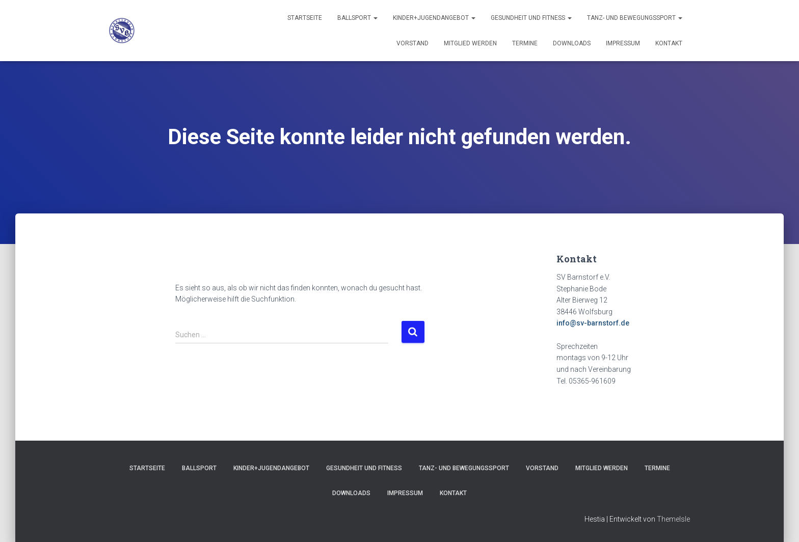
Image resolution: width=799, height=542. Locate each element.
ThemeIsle (673, 519)
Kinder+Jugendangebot (434, 17)
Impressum (623, 43)
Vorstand (412, 43)
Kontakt (668, 43)
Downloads (572, 43)
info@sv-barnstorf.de (592, 323)
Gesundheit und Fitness (531, 17)
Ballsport (357, 17)
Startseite (304, 17)
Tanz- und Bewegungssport (634, 17)
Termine (525, 43)
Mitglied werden (470, 43)
